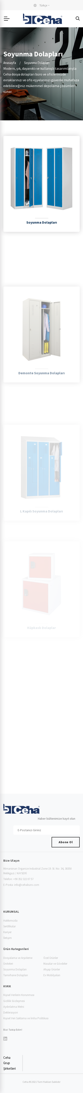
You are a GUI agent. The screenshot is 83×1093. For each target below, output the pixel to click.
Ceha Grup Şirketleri (9, 1063)
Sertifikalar (9, 926)
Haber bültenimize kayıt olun (56, 819)
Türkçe (40, 5)
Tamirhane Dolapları (15, 975)
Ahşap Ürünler (51, 969)
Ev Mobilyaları (51, 975)
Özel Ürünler (50, 958)
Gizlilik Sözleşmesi (14, 1001)
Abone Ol (66, 842)
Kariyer (7, 932)
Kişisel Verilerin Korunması (18, 995)
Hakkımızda (10, 920)
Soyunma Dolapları (15, 969)
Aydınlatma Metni (13, 1007)
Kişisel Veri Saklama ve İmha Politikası (25, 1018)
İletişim (7, 938)
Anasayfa (9, 63)
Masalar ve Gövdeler (55, 964)
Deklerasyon (10, 1012)
